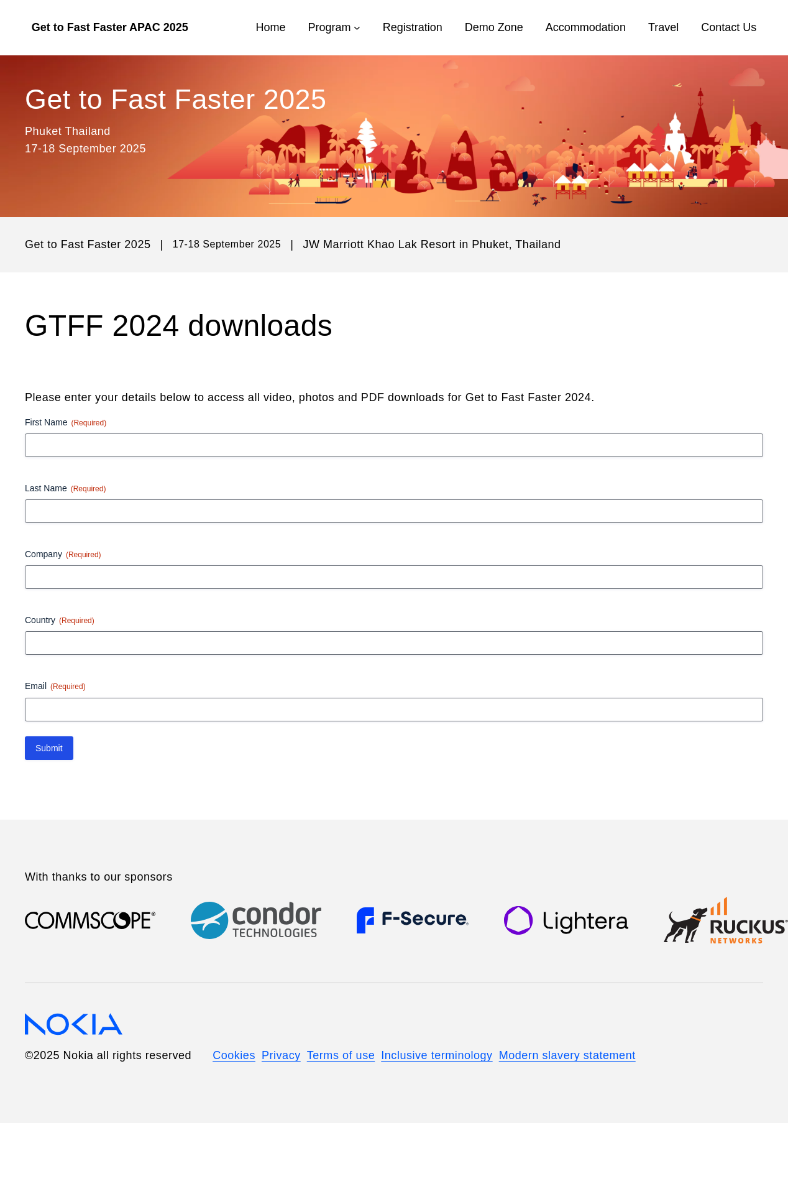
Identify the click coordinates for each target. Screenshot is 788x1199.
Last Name (65, 488)
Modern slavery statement (567, 1055)
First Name (65, 422)
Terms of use (341, 1055)
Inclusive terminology (436, 1055)
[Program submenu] (357, 27)
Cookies (234, 1055)
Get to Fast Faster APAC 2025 (110, 27)
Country (59, 620)
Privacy (281, 1055)
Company (63, 554)
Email (55, 686)
